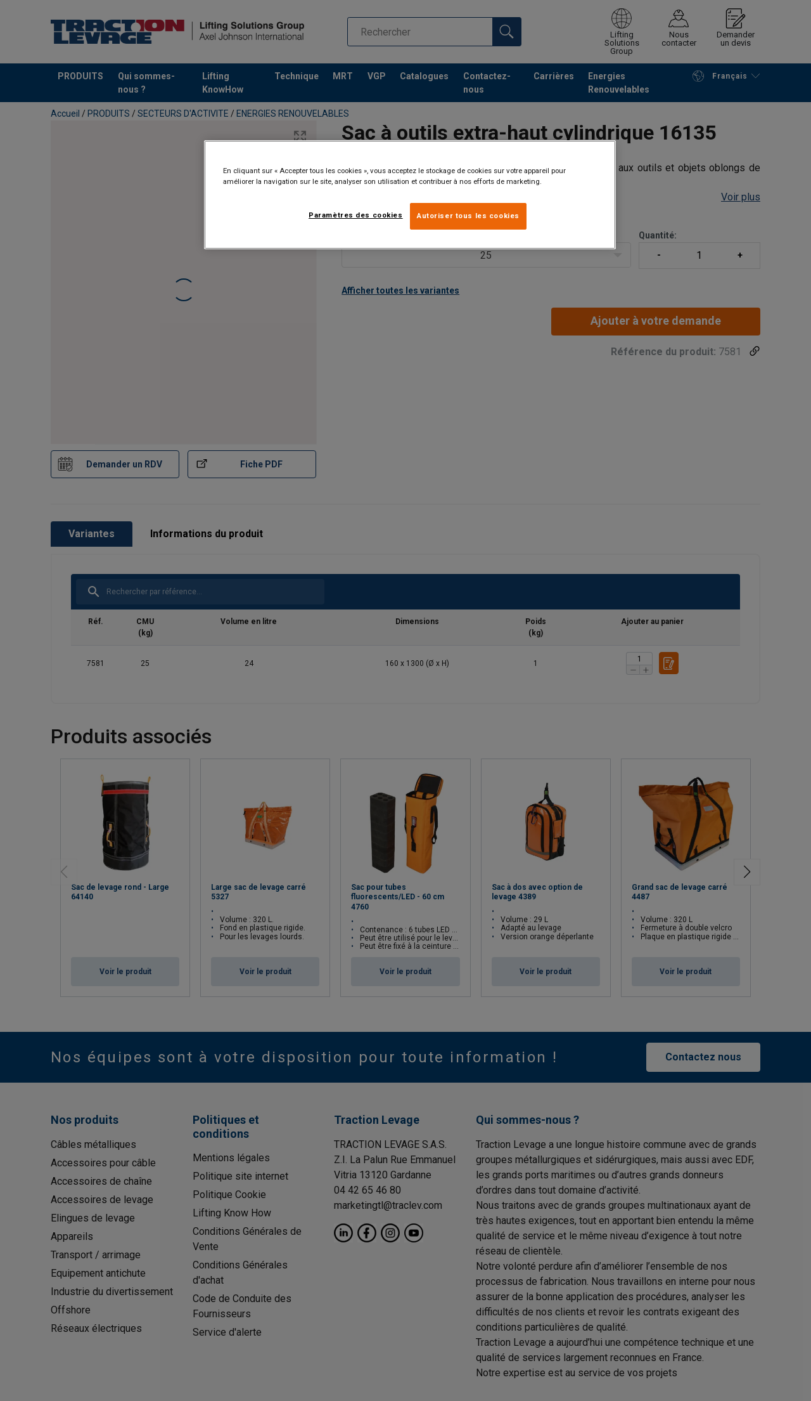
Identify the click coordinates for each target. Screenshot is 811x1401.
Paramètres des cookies (356, 215)
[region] (410, 194)
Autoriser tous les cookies (468, 215)
